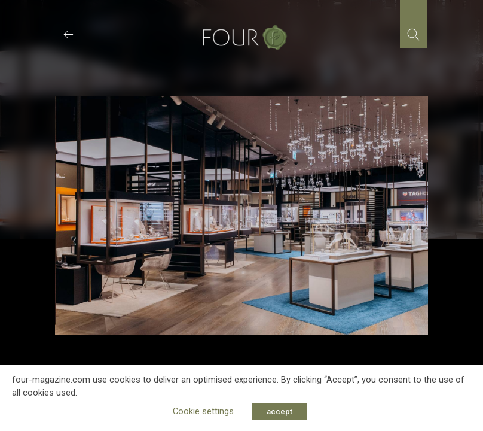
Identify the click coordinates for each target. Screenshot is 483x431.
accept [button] (279, 411)
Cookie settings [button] (203, 411)
